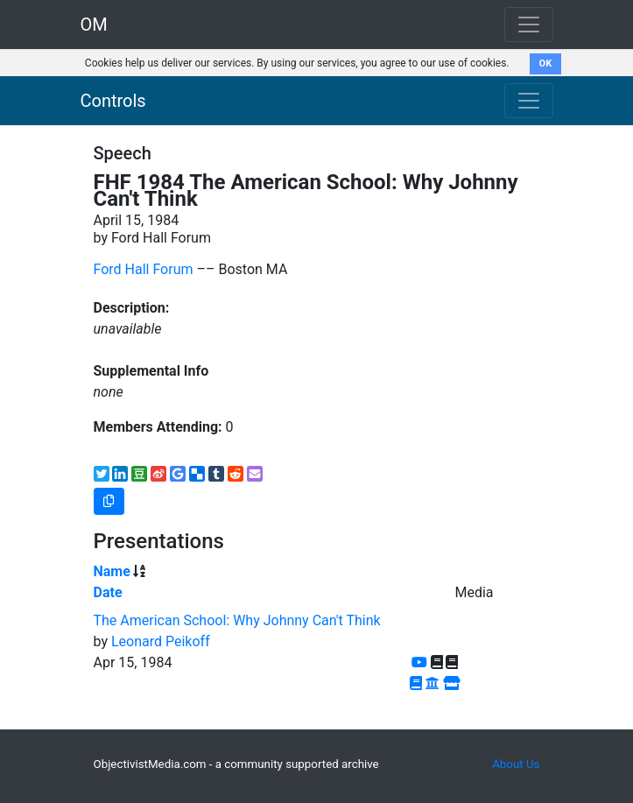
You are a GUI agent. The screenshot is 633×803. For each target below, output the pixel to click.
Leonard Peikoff (160, 641)
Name (112, 571)
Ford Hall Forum (143, 269)
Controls (113, 100)
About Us (515, 764)
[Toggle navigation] (528, 100)
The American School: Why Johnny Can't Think (237, 620)
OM (94, 24)
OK (545, 63)
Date (108, 592)
